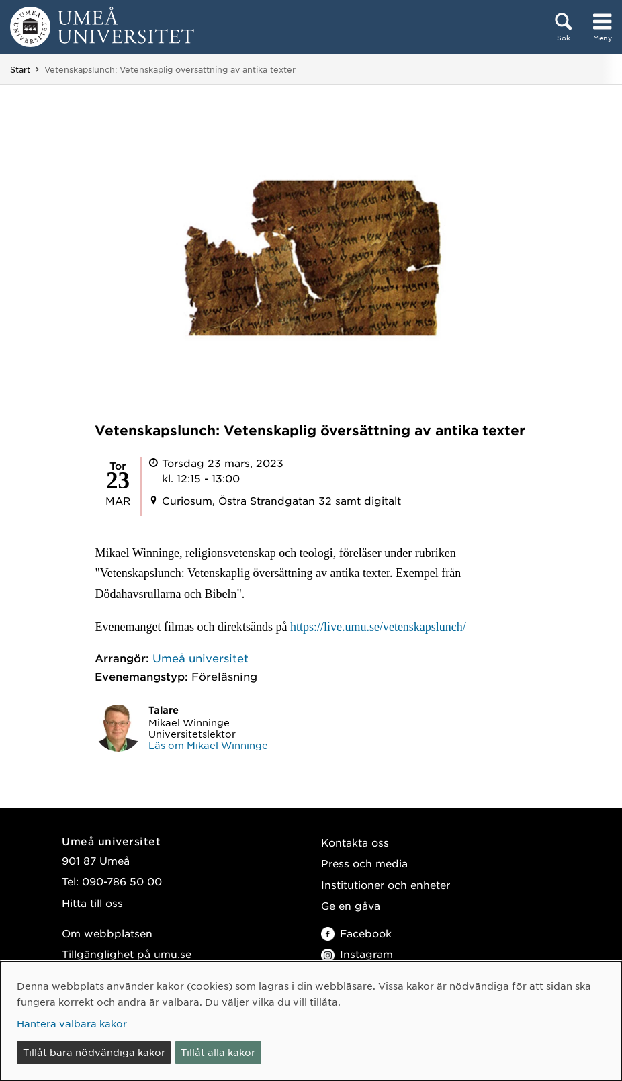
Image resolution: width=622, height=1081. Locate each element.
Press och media (364, 863)
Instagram (357, 953)
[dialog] (311, 1021)
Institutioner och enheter (385, 884)
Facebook (356, 932)
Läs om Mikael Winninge (208, 745)
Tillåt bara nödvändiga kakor (94, 1052)
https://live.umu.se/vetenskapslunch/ (378, 627)
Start (20, 69)
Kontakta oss (355, 842)
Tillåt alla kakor (218, 1052)
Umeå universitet (200, 657)
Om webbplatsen (107, 932)
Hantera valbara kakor (72, 1023)
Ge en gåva (350, 905)
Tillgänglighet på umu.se (126, 953)
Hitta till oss (92, 902)
